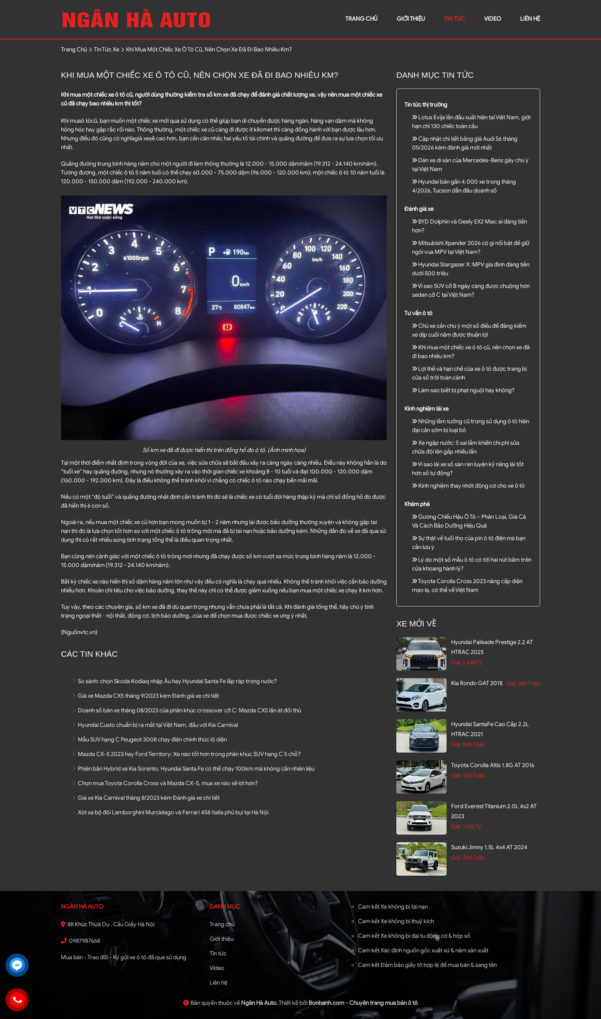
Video (217, 968)
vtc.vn (87, 632)
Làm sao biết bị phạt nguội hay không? (463, 390)
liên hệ (530, 18)
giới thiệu (411, 18)
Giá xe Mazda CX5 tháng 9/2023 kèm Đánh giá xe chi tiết (145, 695)
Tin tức (454, 18)
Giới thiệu (221, 938)
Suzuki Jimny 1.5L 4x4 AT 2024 (489, 847)
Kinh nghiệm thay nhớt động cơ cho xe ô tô (468, 485)
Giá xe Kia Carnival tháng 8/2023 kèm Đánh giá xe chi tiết (146, 797)
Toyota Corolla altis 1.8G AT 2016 (492, 765)
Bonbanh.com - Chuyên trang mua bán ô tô (363, 1002)
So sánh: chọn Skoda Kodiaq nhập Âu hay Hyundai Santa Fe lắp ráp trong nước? (174, 681)
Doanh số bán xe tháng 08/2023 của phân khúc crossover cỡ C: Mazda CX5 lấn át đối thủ (186, 710)
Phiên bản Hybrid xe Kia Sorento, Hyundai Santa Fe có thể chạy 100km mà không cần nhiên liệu (193, 768)
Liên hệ (218, 982)
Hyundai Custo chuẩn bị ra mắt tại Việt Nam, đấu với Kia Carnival (155, 725)
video (492, 18)
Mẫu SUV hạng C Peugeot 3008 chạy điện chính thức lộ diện (149, 739)
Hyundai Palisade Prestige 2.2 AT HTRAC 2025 (492, 647)
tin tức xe (106, 49)
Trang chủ (222, 924)
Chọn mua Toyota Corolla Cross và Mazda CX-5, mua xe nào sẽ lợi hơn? (165, 783)
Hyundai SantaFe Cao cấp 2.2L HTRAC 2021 (490, 729)
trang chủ (361, 18)
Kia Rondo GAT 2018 (476, 683)
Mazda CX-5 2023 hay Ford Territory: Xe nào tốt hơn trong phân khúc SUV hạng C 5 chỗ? (186, 754)
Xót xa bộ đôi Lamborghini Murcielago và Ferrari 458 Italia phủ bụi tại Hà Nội (170, 812)
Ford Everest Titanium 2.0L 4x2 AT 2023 (494, 811)
